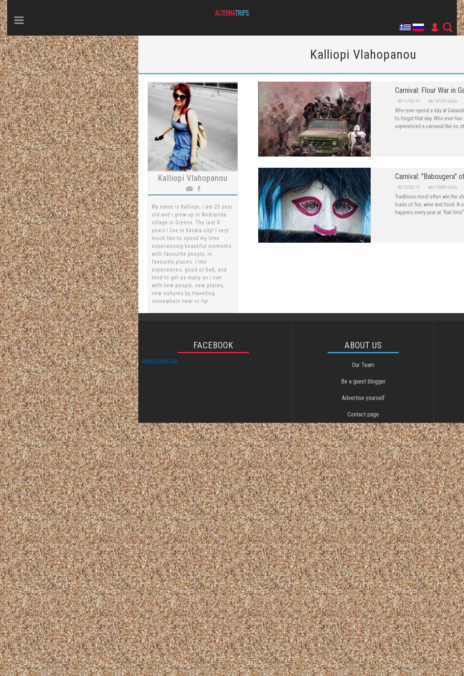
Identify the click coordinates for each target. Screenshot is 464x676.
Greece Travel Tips (160, 360)
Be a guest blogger (363, 381)
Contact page (363, 414)
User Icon (434, 27)
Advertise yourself (363, 397)
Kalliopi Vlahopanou (193, 178)
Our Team (363, 365)
